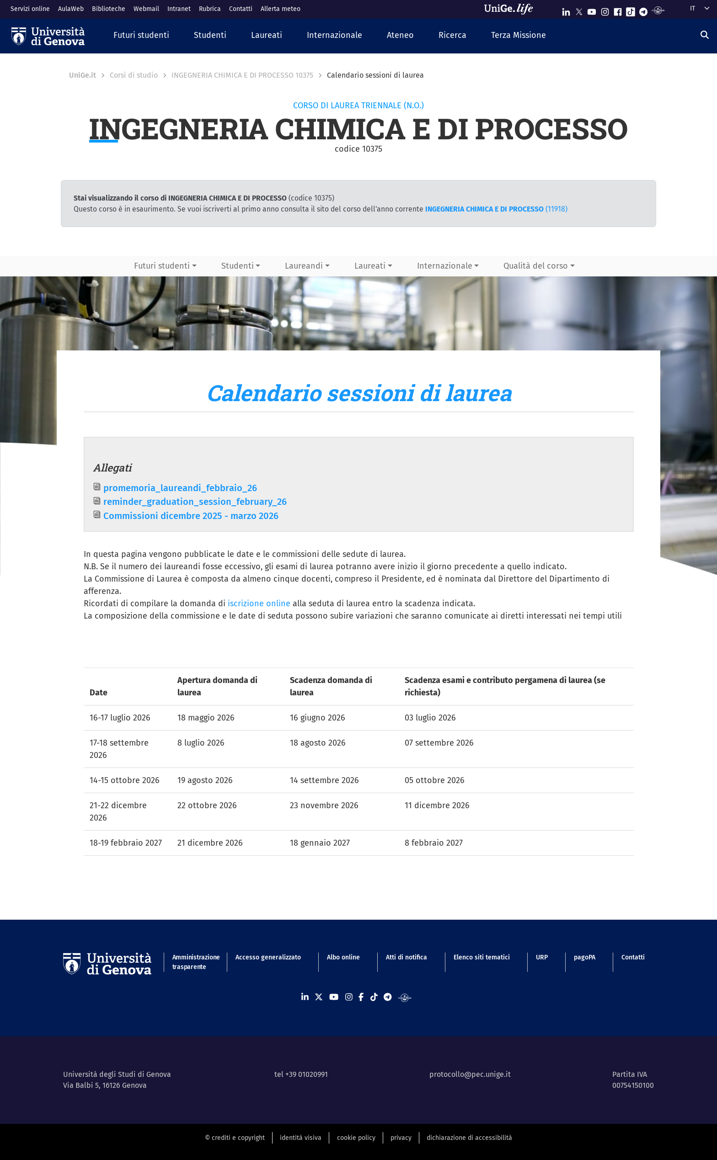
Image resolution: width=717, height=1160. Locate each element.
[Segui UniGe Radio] (658, 9)
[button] (141, 35)
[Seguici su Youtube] (592, 9)
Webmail (146, 9)
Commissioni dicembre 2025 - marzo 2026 (190, 515)
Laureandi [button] (304, 266)
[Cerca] (705, 35)
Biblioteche (108, 9)
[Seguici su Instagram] (605, 9)
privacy (401, 1138)
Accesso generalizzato (268, 957)
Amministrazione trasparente (190, 962)
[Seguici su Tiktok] (631, 9)
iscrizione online (259, 604)
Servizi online (30, 9)
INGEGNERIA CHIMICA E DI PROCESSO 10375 (242, 75)
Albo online (343, 957)
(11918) (496, 209)
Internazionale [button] (444, 266)
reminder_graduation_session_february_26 (195, 501)
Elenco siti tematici (482, 957)
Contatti (240, 9)
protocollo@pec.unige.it (470, 1074)
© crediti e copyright (235, 1138)
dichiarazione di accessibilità (469, 1138)
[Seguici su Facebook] (618, 9)
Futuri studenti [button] (162, 266)
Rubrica (210, 9)
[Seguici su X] (579, 9)
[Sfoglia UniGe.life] (511, 9)
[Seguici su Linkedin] (566, 9)
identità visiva (300, 1138)
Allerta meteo (280, 9)
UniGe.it (82, 75)
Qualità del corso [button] (535, 266)
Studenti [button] (237, 266)
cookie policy (356, 1138)
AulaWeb (71, 9)
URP (542, 957)
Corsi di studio (134, 75)
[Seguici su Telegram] (643, 9)
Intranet (179, 9)
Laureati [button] (369, 266)
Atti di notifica (406, 957)
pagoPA (584, 957)
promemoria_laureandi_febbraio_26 (180, 487)
